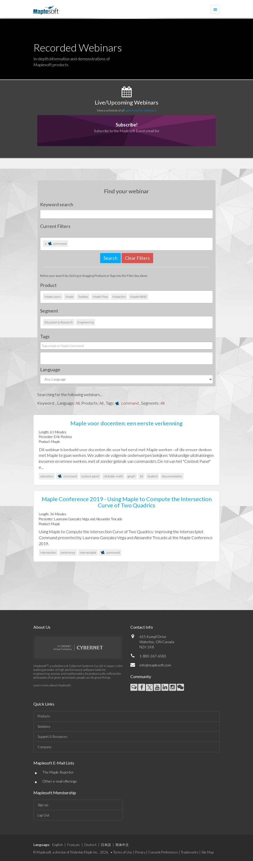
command (130, 402)
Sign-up (43, 805)
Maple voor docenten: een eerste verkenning (126, 423)
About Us (41, 627)
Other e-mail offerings (59, 781)
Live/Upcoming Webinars (126, 102)
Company (44, 747)
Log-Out (43, 815)
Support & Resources (53, 736)
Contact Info (141, 627)
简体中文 (122, 845)
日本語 (106, 845)
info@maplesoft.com (155, 665)
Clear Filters (137, 258)
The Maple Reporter (58, 772)
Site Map (207, 852)
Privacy (140, 852)
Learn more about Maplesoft (52, 685)
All (78, 402)
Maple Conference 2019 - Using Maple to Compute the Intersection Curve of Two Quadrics (127, 502)
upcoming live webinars (140, 110)
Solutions (44, 726)
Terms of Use (122, 852)
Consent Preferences (163, 852)
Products (44, 716)
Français (73, 845)
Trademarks (189, 852)
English (57, 845)
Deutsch (90, 845)
